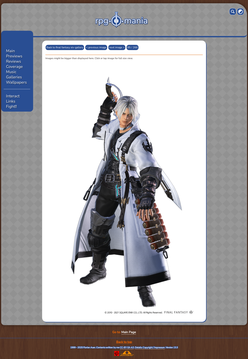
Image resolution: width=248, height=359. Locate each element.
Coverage (14, 66)
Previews (14, 56)
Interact (13, 96)
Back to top (124, 342)
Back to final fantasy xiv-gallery (64, 47)
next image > (117, 47)
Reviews (13, 61)
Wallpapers (16, 82)
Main (10, 51)
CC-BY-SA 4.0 (127, 347)
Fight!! (11, 106)
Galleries (14, 77)
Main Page (128, 332)
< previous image (96, 47)
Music (11, 71)
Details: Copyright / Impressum (150, 347)
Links (10, 101)
